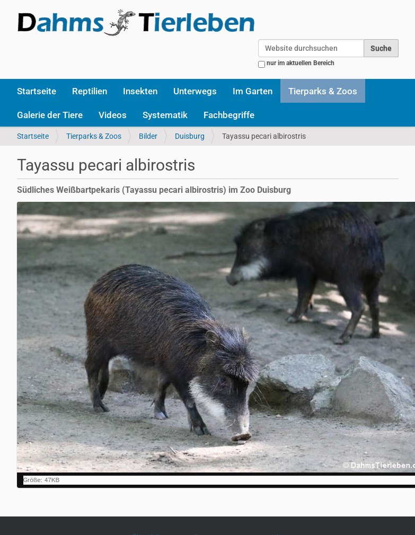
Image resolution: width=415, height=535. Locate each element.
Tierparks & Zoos (322, 91)
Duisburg (190, 136)
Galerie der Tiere (50, 115)
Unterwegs (195, 91)
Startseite (36, 91)
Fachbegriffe (229, 115)
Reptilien (89, 91)
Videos (113, 115)
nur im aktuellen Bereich (300, 63)
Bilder (148, 136)
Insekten (140, 91)
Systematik (165, 115)
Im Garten (252, 91)
